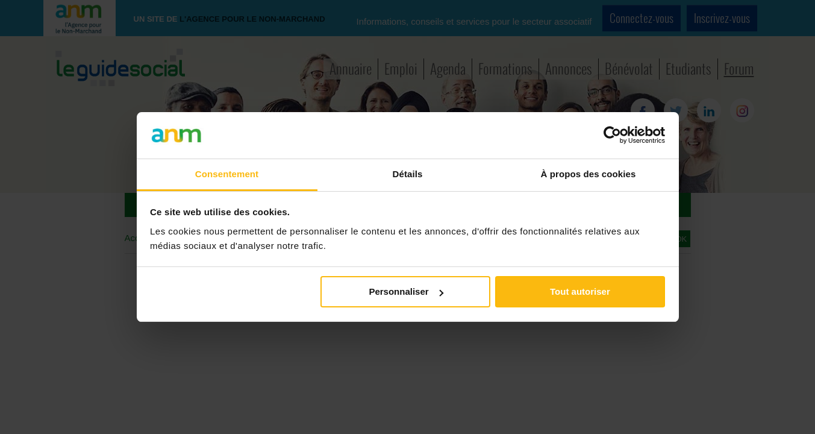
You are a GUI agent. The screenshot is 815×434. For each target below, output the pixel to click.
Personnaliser (406, 291)
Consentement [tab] (226, 174)
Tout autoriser (580, 291)
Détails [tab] (408, 174)
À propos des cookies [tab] (588, 174)
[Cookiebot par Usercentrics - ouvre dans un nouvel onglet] (612, 135)
